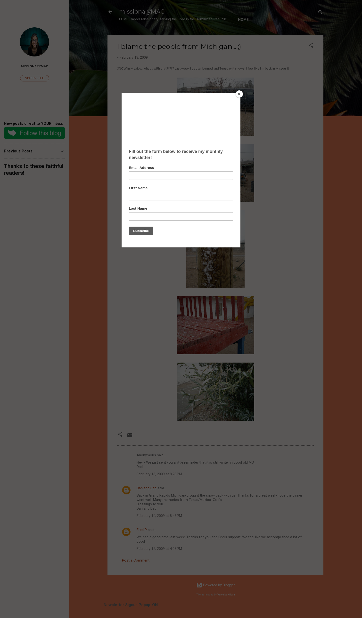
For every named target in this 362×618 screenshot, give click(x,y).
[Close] (239, 94)
